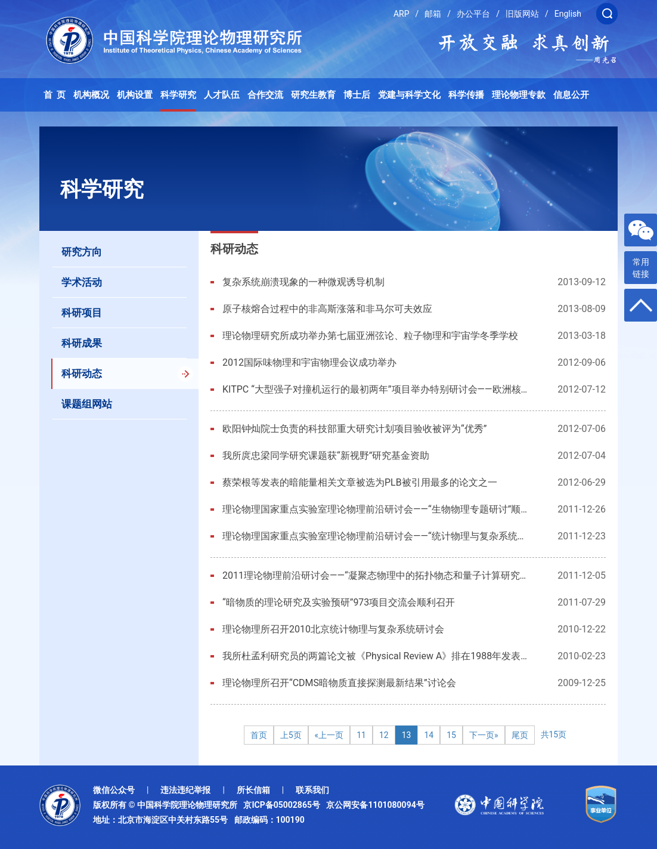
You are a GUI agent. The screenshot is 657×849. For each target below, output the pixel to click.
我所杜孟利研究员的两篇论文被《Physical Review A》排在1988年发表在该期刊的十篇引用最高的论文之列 (375, 656)
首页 (258, 735)
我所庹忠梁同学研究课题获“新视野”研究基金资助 (325, 455)
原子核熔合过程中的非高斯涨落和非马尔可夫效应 (327, 308)
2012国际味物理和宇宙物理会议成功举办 (309, 362)
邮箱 (432, 13)
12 (384, 735)
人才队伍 (222, 95)
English (567, 13)
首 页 (55, 95)
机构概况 (91, 95)
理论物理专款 (519, 95)
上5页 (291, 735)
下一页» (483, 735)
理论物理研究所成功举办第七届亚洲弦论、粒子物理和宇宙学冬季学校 (370, 335)
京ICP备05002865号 (283, 805)
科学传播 (466, 95)
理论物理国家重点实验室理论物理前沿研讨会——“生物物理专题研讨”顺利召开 (375, 509)
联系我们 (312, 790)
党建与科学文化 (409, 95)
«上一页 (329, 735)
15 (451, 735)
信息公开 (571, 95)
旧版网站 (522, 13)
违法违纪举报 (185, 790)
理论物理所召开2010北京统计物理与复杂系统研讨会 (333, 629)
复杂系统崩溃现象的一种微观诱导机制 (303, 282)
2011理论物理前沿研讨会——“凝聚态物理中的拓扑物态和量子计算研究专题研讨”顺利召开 (375, 575)
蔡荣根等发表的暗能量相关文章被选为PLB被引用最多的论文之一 (359, 482)
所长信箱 (253, 790)
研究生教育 (313, 95)
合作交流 (265, 95)
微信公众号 (114, 790)
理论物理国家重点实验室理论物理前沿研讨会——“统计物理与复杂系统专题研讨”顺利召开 (375, 536)
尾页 (520, 735)
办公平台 (473, 13)
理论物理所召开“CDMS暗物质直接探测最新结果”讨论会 (339, 683)
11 (361, 735)
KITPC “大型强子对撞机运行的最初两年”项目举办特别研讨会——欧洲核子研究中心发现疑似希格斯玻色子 (375, 389)
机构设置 (135, 95)
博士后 (356, 95)
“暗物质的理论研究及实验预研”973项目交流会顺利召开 (338, 602)
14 (428, 735)
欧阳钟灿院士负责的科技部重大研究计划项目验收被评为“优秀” (354, 428)
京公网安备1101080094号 (375, 805)
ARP (401, 13)
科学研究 (178, 95)
